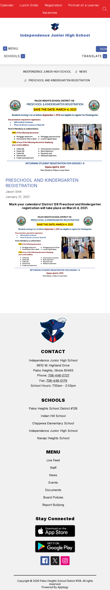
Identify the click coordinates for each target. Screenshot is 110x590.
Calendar (7, 5)
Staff (53, 468)
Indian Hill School (53, 416)
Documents (53, 490)
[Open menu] (10, 48)
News (83, 71)
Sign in (103, 49)
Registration (53, 5)
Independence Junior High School (47, 71)
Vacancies (49, 12)
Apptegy (63, 587)
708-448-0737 (58, 375)
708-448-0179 (56, 380)
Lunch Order (29, 5)
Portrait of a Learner (83, 5)
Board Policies (53, 497)
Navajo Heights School (53, 438)
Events (53, 482)
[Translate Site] (94, 56)
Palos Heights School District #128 (53, 408)
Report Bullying (53, 505)
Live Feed (53, 460)
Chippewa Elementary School (53, 423)
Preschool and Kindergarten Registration (59, 80)
